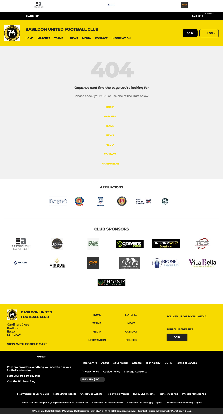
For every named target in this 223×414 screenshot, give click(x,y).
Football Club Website (64, 394)
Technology (153, 362)
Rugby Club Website (144, 394)
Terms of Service (186, 362)
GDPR (168, 362)
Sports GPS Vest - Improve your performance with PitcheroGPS (55, 402)
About (105, 362)
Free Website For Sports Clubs (33, 394)
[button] (29, 38)
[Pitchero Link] (212, 17)
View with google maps (27, 344)
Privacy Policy (90, 371)
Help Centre (89, 362)
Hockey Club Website (117, 394)
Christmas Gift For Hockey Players (184, 402)
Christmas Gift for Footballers (107, 402)
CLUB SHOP (32, 16)
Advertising (120, 362)
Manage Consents (135, 371)
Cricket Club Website (91, 394)
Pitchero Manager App (194, 394)
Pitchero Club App (168, 394)
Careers (136, 362)
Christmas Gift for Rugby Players (144, 402)
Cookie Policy (111, 371)
